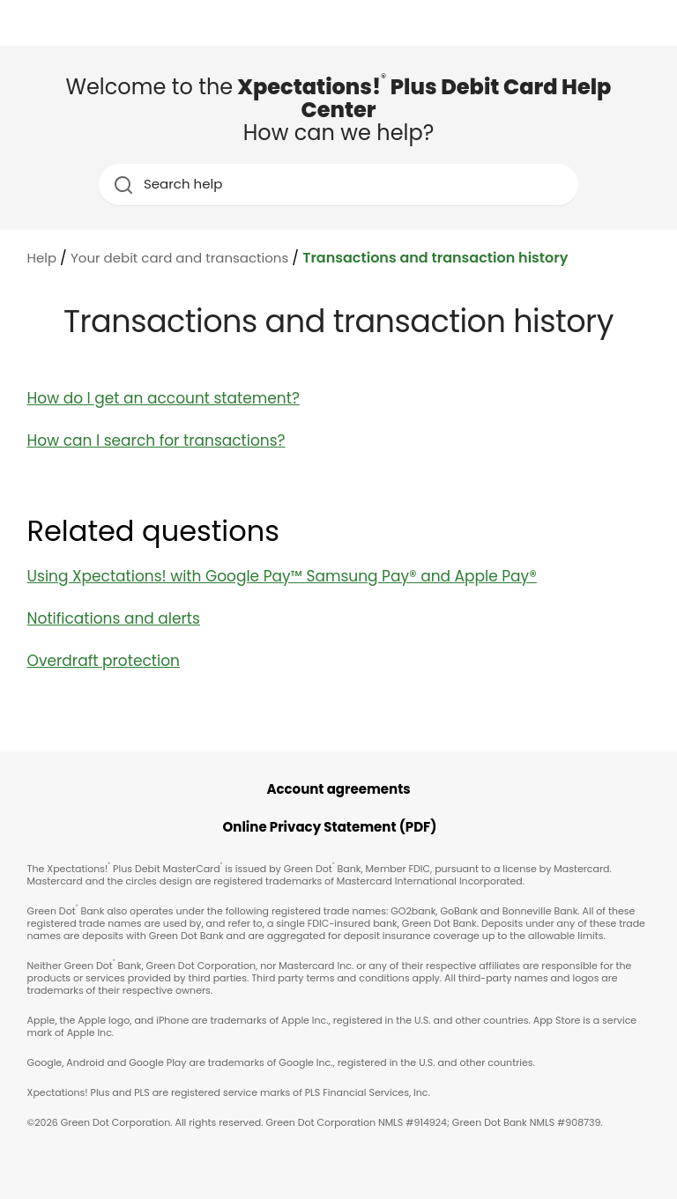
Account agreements (338, 789)
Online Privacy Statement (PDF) (330, 827)
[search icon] (123, 184)
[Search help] (340, 185)
